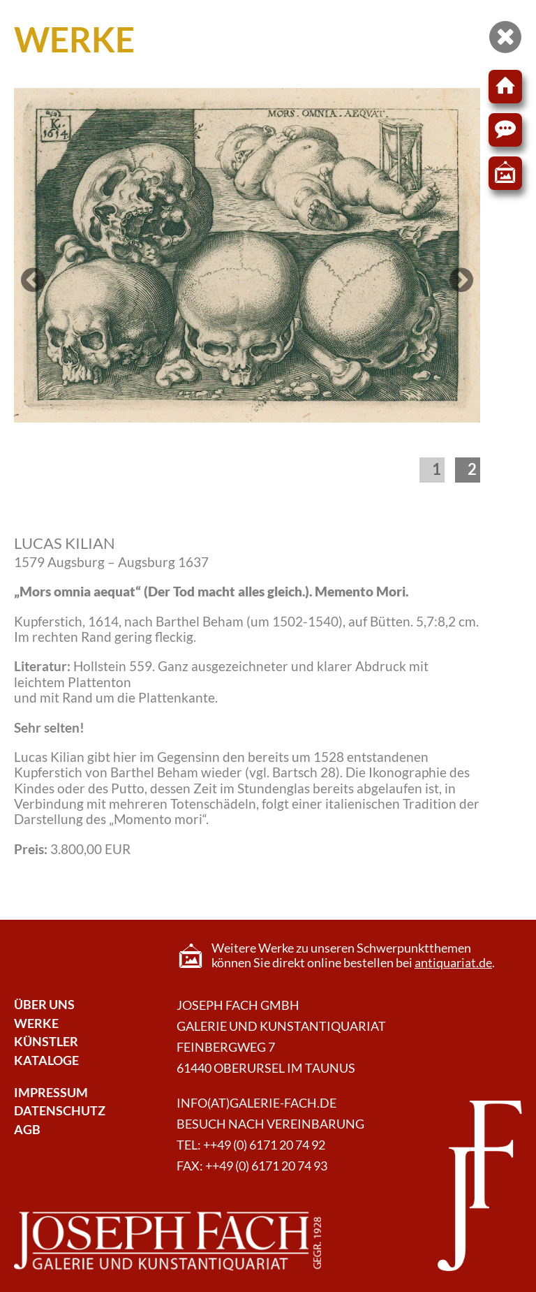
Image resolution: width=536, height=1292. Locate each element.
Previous (35, 293)
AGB (27, 1129)
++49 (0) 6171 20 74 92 (264, 1145)
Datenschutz (59, 1110)
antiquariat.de (453, 962)
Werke (36, 1023)
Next (461, 293)
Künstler (46, 1041)
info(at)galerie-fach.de (256, 1103)
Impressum (51, 1092)
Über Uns (44, 1004)
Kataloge (46, 1060)
